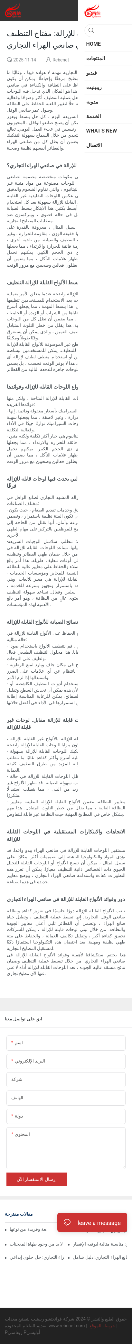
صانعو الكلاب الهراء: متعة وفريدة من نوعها (28, 1229)
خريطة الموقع (102, 1325)
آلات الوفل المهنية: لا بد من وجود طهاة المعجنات (37, 1244)
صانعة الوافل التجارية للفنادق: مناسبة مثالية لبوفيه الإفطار (100, 1244)
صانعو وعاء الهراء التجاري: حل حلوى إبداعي (37, 1257)
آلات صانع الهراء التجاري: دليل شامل (100, 1257)
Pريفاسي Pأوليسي (22, 1332)
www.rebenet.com (67, 1325)
